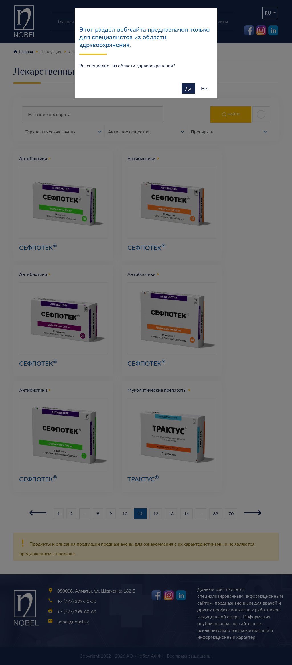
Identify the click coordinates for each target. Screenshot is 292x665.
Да (188, 88)
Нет (205, 88)
